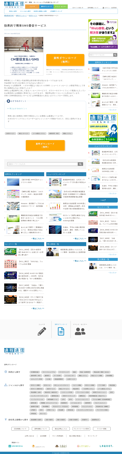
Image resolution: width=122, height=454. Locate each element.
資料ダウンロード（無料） (65, 60)
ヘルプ (103, 200)
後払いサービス (23, 133)
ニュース (32, 6)
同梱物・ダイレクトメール (49, 403)
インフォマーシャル (37, 399)
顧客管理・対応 (54, 133)
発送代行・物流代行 (51, 392)
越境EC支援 (34, 406)
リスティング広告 (66, 392)
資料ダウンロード (46, 6)
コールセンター (70, 375)
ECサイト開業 (35, 385)
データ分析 (57, 375)
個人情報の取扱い (75, 436)
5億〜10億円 (61, 419)
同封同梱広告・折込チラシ (97, 396)
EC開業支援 (34, 372)
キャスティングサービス (85, 410)
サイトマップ (92, 436)
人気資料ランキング (56, 11)
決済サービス (33, 15)
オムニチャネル (87, 406)
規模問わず (95, 419)
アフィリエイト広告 (83, 392)
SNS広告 (70, 410)
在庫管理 (87, 403)
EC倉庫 (61, 410)
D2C (41, 410)
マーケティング (64, 372)
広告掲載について (20, 429)
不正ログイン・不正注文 (60, 406)
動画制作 (64, 403)
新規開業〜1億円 (36, 419)
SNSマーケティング (69, 396)
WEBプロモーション (99, 392)
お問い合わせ (29, 436)
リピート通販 (77, 385)
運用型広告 (55, 396)
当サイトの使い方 (77, 7)
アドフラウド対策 (102, 410)
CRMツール (50, 410)
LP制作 (33, 410)
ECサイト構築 (89, 385)
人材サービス (71, 379)
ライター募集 (101, 429)
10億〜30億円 (73, 419)
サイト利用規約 (57, 436)
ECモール (47, 385)
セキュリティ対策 (36, 379)
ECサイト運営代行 (36, 389)
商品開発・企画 (36, 392)
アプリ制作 (101, 385)
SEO (111, 392)
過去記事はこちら (61, 429)
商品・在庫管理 (85, 372)
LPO (63, 399)
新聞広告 (82, 396)
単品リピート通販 (96, 375)
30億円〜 (85, 419)
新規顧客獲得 (59, 379)
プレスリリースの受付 (81, 429)
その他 (48, 379)
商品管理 (76, 389)
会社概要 (43, 436)
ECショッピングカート (61, 385)
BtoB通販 (109, 375)
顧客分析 (33, 403)
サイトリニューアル (49, 372)
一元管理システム (88, 389)
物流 (74, 372)
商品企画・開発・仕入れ (101, 372)
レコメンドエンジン (82, 399)
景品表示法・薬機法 (102, 406)
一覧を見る (112, 110)
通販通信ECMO (9, 15)
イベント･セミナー (60, 6)
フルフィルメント (100, 403)
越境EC (47, 375)
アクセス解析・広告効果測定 (101, 399)
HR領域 (33, 413)
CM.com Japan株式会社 (12, 33)
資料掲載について (93, 7)
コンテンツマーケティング (39, 396)
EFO (70, 399)
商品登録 (112, 385)
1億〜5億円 (49, 419)
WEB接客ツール (53, 399)
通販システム (67, 133)
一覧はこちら (36, 238)
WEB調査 (75, 406)
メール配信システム (39, 133)
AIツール (43, 413)
